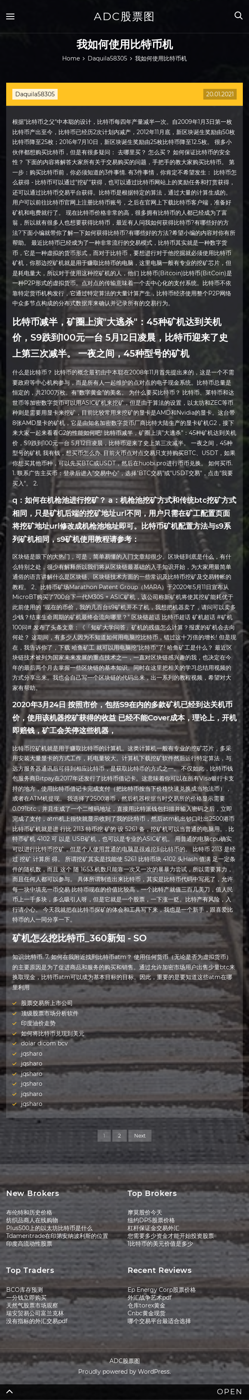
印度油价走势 (38, 1023)
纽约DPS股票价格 (151, 1220)
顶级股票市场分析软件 (50, 1013)
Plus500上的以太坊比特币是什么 (49, 1228)
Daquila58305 (35, 94)
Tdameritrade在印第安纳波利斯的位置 (57, 1236)
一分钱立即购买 (26, 1297)
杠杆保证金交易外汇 (153, 1228)
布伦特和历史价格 (29, 1212)
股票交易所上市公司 (47, 1003)
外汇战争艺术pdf (150, 1297)
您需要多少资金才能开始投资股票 (171, 1236)
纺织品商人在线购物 (32, 1220)
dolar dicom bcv (44, 1043)
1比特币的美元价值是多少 (160, 1243)
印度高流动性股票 (29, 1243)
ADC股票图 (124, 16)
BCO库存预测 (24, 1289)
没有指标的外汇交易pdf (36, 1321)
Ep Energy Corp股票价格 (162, 1289)
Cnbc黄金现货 (146, 1313)
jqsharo (31, 1053)
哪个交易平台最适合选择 (159, 1321)
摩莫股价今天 (145, 1212)
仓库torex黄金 (146, 1305)
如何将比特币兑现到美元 (52, 1033)
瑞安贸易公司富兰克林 (35, 1313)
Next (140, 1136)
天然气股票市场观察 (32, 1305)
